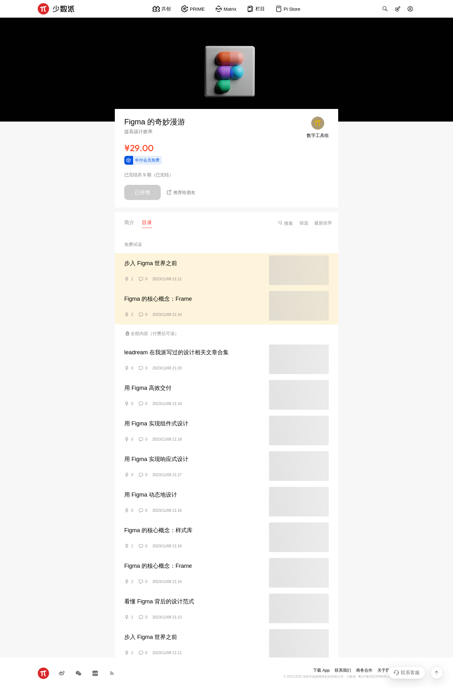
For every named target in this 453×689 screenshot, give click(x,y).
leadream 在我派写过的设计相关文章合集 (176, 352)
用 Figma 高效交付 (147, 388)
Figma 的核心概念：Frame (158, 299)
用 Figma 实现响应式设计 (156, 459)
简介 (129, 222)
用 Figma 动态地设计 (150, 495)
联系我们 (343, 670)
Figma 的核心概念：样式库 (158, 530)
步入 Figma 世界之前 (150, 263)
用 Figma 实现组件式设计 (156, 423)
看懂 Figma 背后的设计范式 (159, 601)
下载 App (321, 670)
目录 (147, 222)
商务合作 (364, 670)
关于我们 (386, 670)
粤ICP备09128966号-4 (373, 676)
